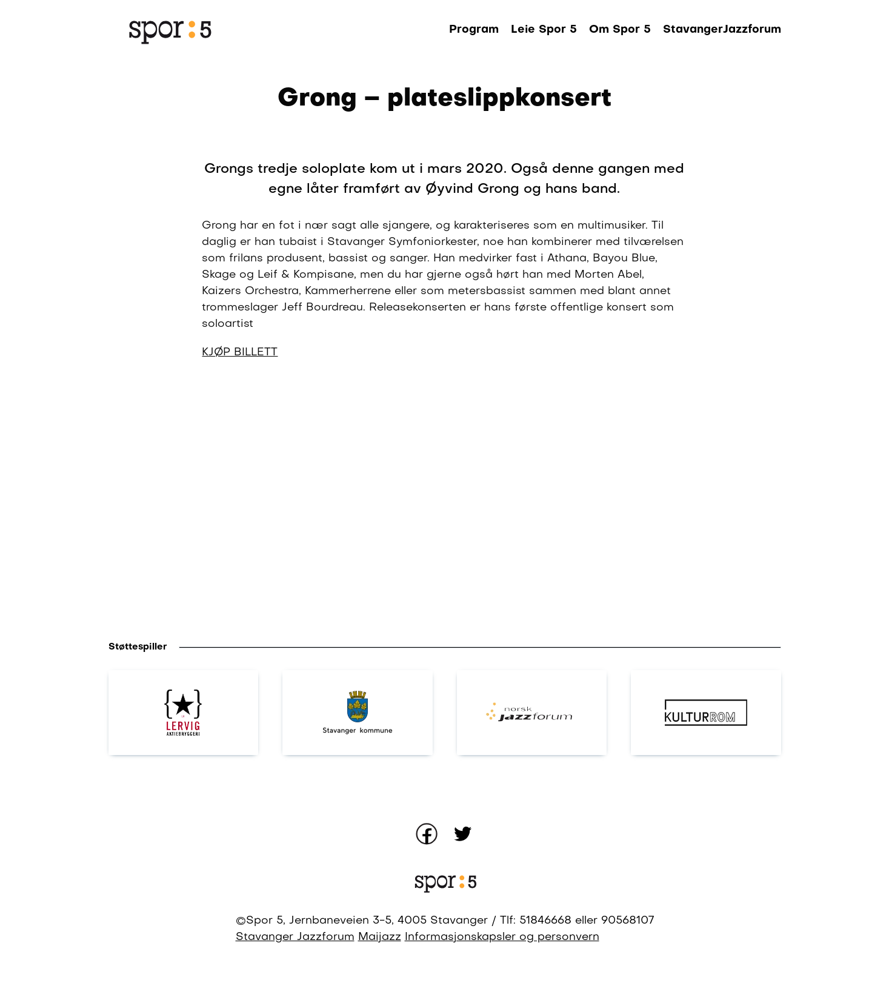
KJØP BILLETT (240, 353)
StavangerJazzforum (722, 29)
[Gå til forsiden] (169, 30)
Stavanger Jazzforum (295, 937)
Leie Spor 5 (544, 29)
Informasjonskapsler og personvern (502, 937)
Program (474, 29)
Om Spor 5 (620, 29)
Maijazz (379, 937)
